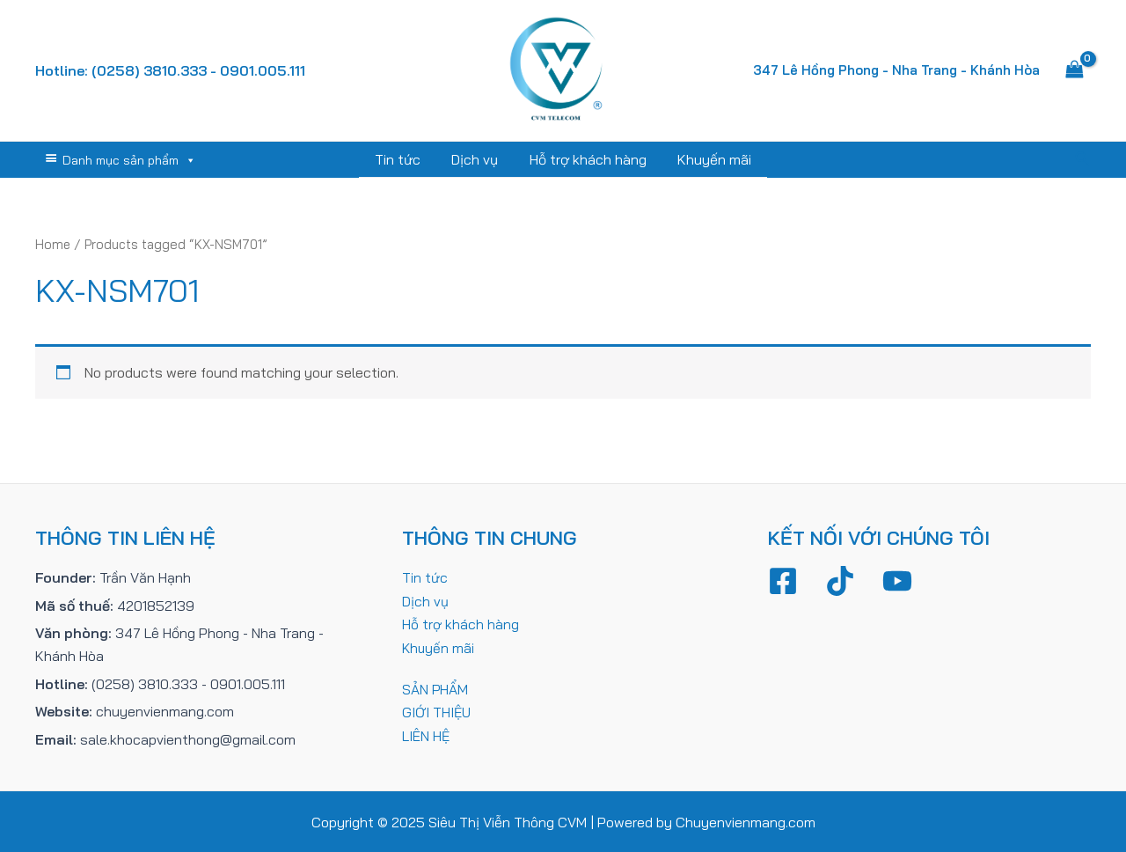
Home (53, 243)
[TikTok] (840, 580)
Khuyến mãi (710, 159)
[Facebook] (783, 580)
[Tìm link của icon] (1083, 159)
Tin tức (402, 159)
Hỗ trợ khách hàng (586, 159)
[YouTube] (897, 580)
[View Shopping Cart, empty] (1074, 70)
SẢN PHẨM (435, 687)
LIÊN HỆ (426, 734)
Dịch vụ (476, 159)
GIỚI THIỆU (437, 710)
